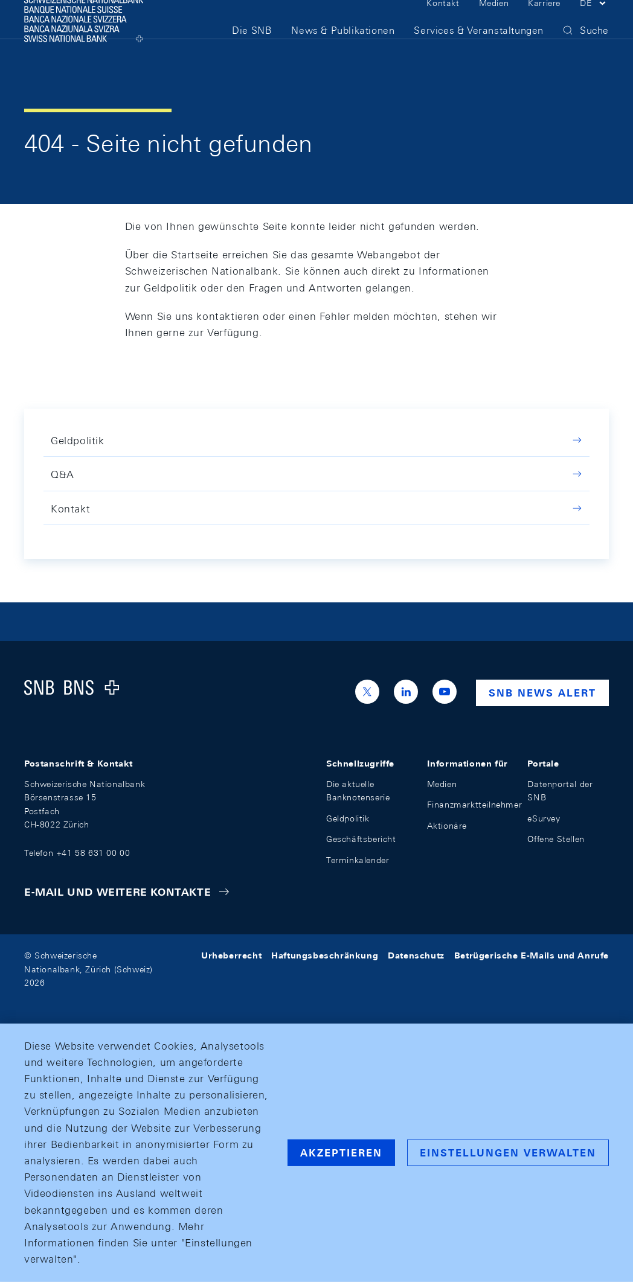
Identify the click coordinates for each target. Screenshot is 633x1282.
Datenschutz (416, 955)
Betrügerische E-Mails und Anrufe (531, 955)
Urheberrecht (231, 955)
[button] (594, 22)
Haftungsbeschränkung (324, 955)
